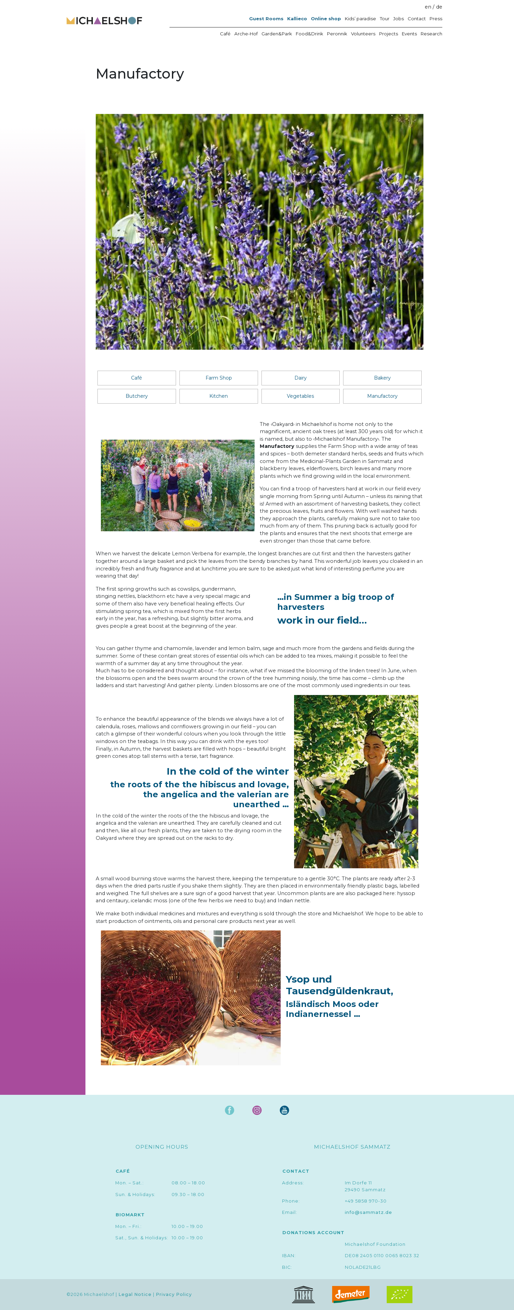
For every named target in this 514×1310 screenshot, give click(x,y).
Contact (417, 18)
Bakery (382, 378)
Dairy (300, 378)
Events (409, 33)
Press (436, 18)
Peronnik (337, 33)
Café (225, 33)
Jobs (398, 18)
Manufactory (382, 396)
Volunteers (363, 33)
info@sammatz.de (368, 1212)
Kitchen (218, 396)
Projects (388, 33)
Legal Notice (135, 1294)
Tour (384, 18)
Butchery (137, 396)
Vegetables (300, 396)
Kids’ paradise (360, 18)
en (428, 7)
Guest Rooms (266, 18)
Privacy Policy (174, 1294)
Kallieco (297, 18)
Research (431, 33)
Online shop (326, 18)
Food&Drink (309, 33)
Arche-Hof (246, 33)
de (439, 7)
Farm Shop (219, 378)
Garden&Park (276, 33)
